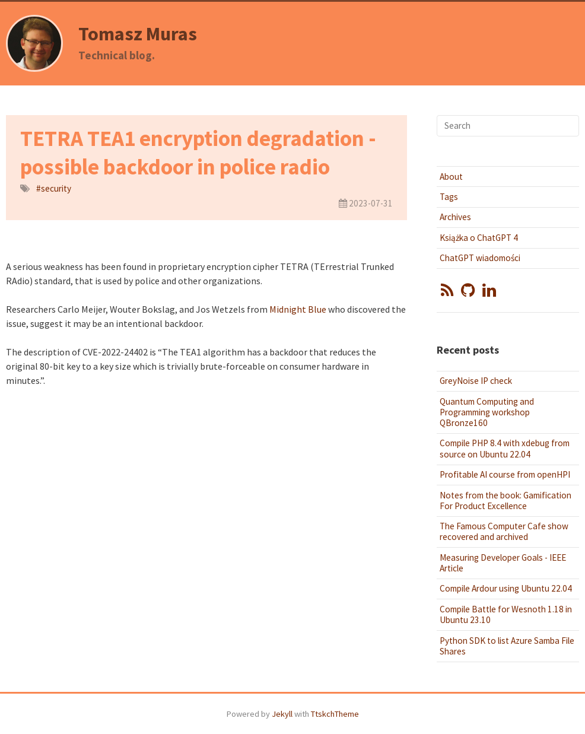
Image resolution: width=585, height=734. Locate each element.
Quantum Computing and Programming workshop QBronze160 (487, 412)
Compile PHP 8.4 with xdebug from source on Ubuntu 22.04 (505, 448)
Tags (449, 196)
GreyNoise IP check (476, 380)
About (451, 176)
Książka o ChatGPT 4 (479, 237)
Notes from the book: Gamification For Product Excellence (505, 500)
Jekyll (282, 713)
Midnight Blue (297, 309)
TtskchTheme (335, 713)
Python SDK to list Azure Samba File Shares (507, 646)
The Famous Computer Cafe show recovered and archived (504, 531)
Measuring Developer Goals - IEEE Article (503, 563)
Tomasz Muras (137, 33)
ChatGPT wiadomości (480, 257)
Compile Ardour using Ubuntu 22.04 (506, 588)
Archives (455, 217)
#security (53, 188)
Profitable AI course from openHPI (505, 474)
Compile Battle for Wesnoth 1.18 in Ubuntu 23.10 (506, 614)
